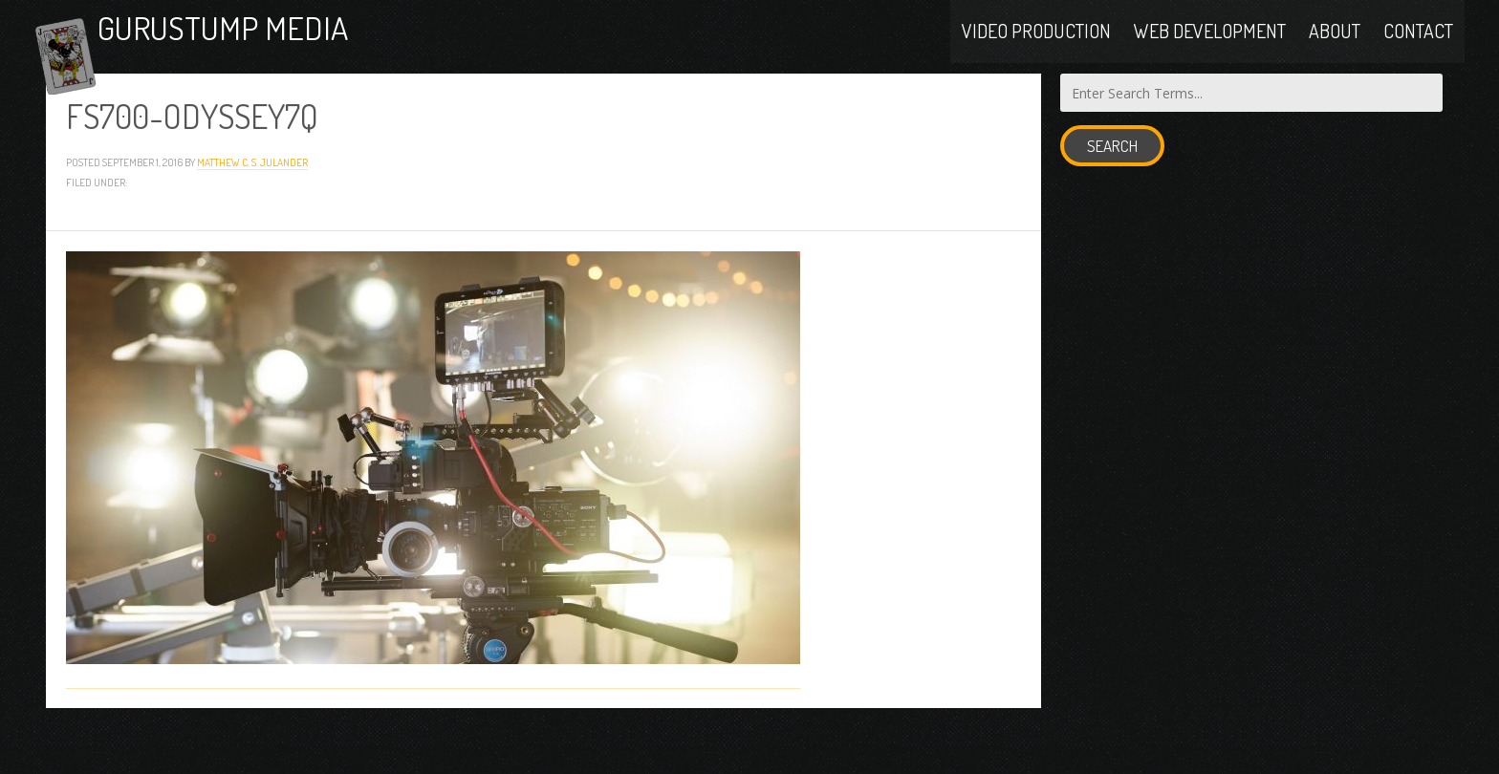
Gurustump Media (288, 50)
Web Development (1210, 49)
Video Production (1036, 49)
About (1334, 49)
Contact (1418, 49)
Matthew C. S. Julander (252, 207)
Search (1112, 192)
